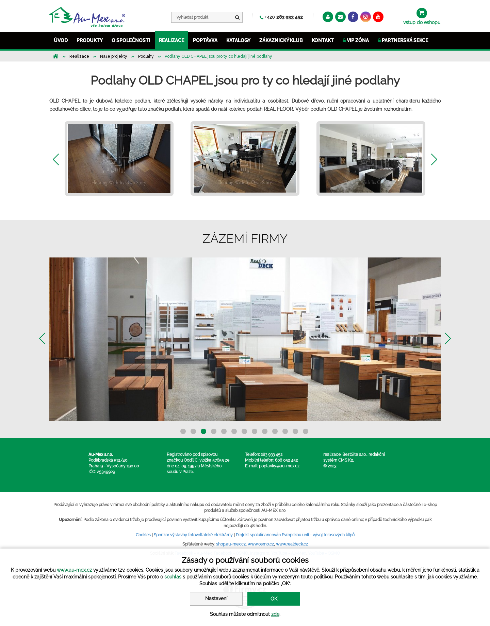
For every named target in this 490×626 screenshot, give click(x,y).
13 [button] (305, 431)
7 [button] (244, 431)
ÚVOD (61, 40)
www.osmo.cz (261, 544)
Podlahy (146, 56)
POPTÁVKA (205, 40)
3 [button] (203, 431)
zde (275, 614)
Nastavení (216, 598)
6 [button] (234, 431)
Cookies (143, 535)
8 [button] (254, 431)
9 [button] (264, 431)
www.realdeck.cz (292, 544)
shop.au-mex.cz (231, 544)
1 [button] (183, 431)
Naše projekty (113, 56)
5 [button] (224, 431)
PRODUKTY (90, 40)
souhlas (172, 576)
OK (274, 599)
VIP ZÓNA (356, 40)
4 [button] (213, 431)
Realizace (79, 56)
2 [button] (193, 431)
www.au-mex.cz (74, 570)
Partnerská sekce (403, 40)
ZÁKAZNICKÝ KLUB (281, 40)
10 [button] (275, 431)
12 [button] (295, 431)
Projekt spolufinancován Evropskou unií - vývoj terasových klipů (295, 535)
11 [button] (285, 431)
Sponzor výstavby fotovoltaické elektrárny (193, 535)
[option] (119, 158)
